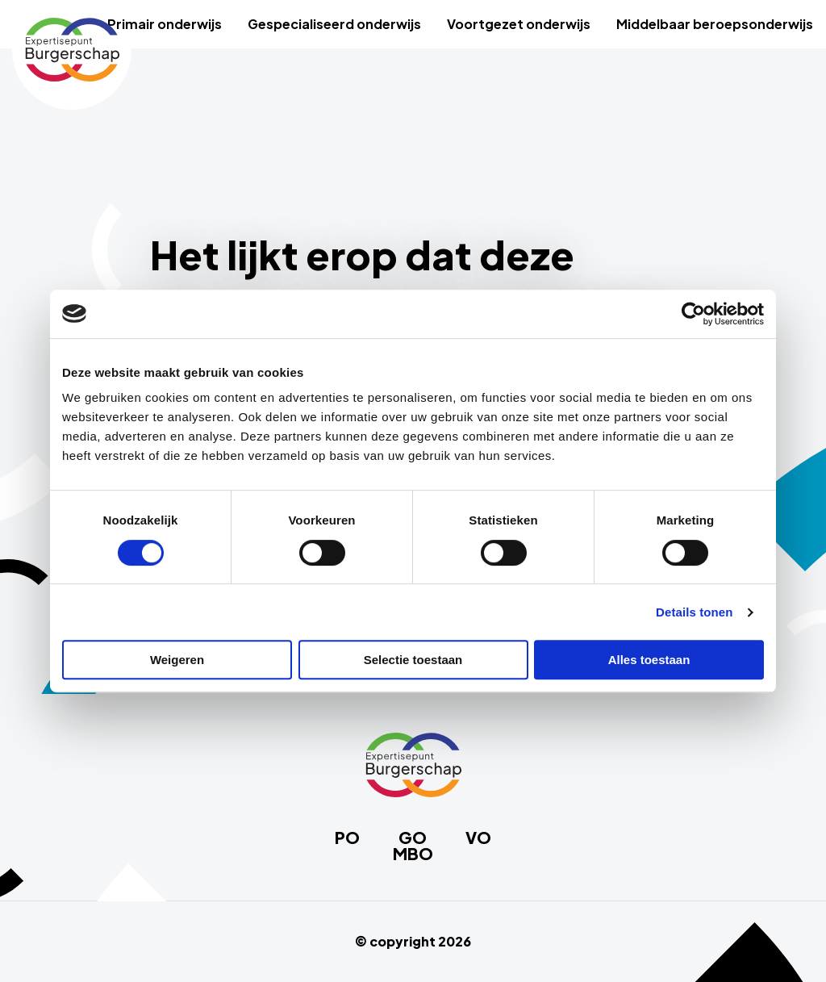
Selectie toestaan (413, 660)
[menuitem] (164, 24)
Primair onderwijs (164, 23)
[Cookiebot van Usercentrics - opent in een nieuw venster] (693, 314)
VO (478, 837)
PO (347, 837)
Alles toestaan (649, 660)
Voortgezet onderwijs (518, 23)
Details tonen (694, 612)
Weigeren (177, 660)
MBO (413, 854)
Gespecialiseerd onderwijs (334, 23)
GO (412, 837)
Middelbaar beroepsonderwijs (714, 23)
